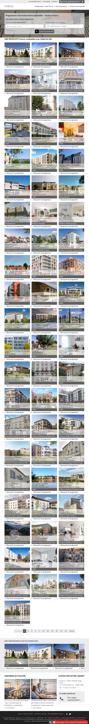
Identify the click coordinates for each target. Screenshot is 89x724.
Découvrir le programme (14, 67)
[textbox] (64, 26)
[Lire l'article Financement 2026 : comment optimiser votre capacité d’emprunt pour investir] (44, 689)
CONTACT (54, 1)
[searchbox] (16, 26)
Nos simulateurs (62, 6)
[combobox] (25, 26)
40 (57, 631)
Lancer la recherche (44, 31)
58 (66, 631)
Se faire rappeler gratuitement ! (69, 2)
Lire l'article (9, 708)
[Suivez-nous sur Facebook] (82, 1)
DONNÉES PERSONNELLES (55, 714)
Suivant (71, 631)
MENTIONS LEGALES (40, 714)
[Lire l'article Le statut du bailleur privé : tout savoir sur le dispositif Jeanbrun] (17, 689)
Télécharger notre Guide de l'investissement (70, 722)
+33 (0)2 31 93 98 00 (69, 688)
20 (48, 631)
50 (61, 631)
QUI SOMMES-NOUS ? (35, 1)
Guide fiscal (49, 6)
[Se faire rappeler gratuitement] (50, 722)
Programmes (39, 6)
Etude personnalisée (77, 6)
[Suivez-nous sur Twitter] (70, 714)
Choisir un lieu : (55, 22)
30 (52, 631)
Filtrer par (16, 22)
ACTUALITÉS (46, 1)
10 (43, 631)
